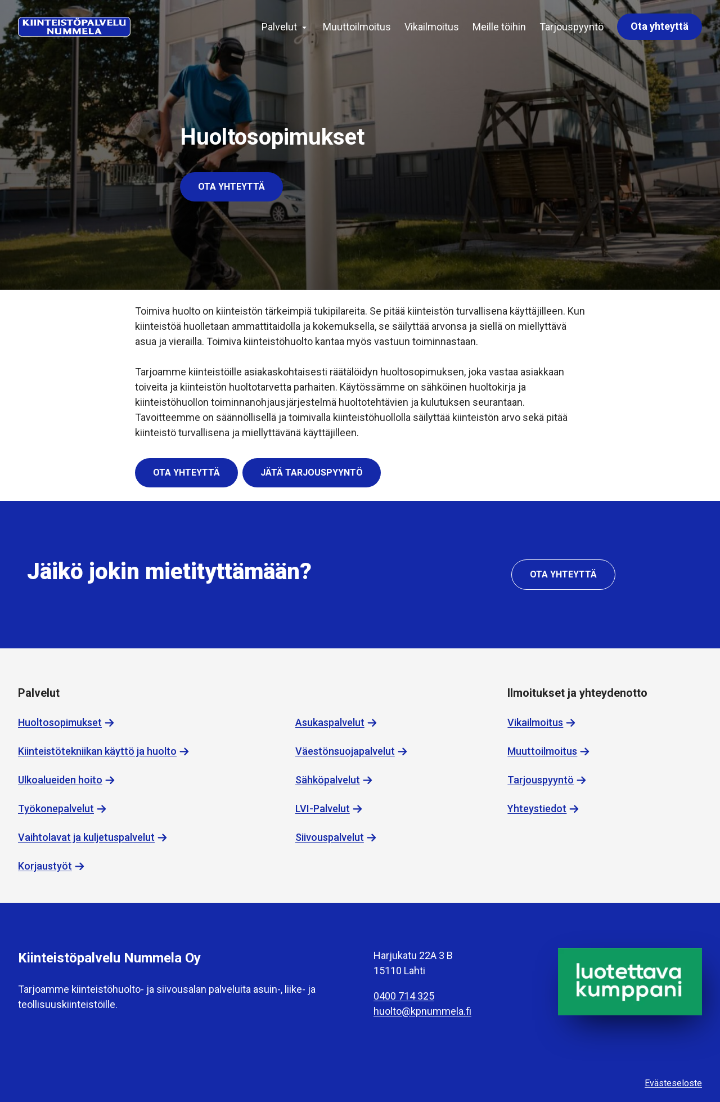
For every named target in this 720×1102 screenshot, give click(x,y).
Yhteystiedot (536, 808)
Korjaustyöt (45, 866)
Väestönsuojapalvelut (345, 751)
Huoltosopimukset (60, 722)
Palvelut (279, 27)
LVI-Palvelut (322, 808)
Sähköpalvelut (327, 780)
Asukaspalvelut (329, 722)
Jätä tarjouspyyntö (311, 472)
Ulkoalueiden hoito (60, 780)
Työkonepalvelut (56, 808)
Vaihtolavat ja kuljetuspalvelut (86, 837)
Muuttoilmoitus (357, 27)
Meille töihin (499, 27)
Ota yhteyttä (659, 26)
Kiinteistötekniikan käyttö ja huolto (97, 751)
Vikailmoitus (431, 27)
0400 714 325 (404, 996)
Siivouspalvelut (329, 837)
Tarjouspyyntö (571, 27)
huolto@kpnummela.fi (422, 1011)
